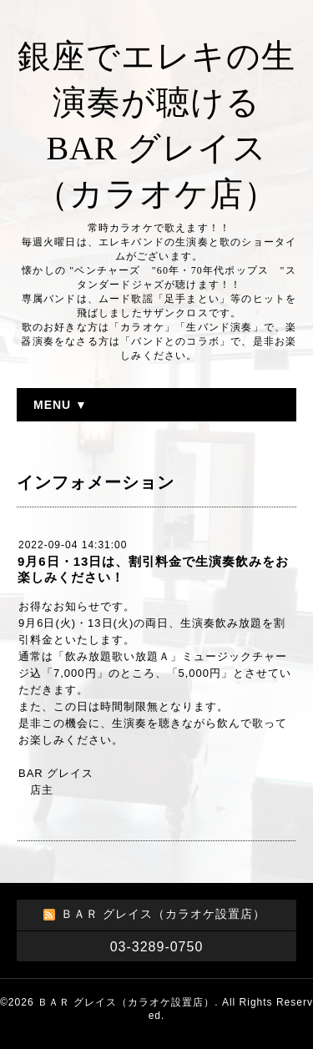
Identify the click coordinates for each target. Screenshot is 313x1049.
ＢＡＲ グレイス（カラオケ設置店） (126, 1002)
